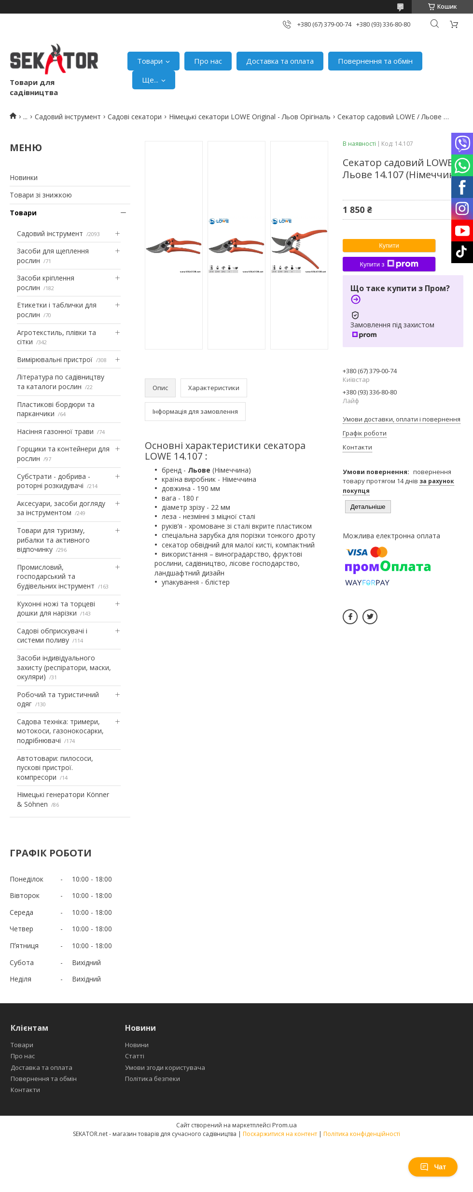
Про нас (208, 61)
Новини (137, 1044)
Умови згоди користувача (165, 1067)
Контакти (25, 1089)
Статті (134, 1056)
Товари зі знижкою (41, 194)
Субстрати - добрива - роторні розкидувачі (53, 481)
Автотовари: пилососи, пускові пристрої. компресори (55, 768)
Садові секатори (135, 116)
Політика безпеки (152, 1078)
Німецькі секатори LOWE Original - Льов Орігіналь (250, 116)
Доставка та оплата (280, 61)
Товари (150, 61)
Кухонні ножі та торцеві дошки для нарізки (56, 608)
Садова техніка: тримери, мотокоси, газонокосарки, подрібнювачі (60, 731)
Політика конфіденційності (361, 1134)
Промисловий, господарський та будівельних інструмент (56, 576)
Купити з (389, 264)
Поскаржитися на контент (280, 1134)
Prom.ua (284, 1125)
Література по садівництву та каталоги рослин (60, 381)
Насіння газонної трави (55, 431)
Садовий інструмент (68, 116)
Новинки (24, 177)
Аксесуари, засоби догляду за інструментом (61, 508)
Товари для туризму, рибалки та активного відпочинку (53, 540)
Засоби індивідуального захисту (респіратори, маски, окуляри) (64, 667)
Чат (433, 1167)
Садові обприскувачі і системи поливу (52, 635)
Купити (389, 245)
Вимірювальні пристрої (55, 359)
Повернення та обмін (375, 61)
